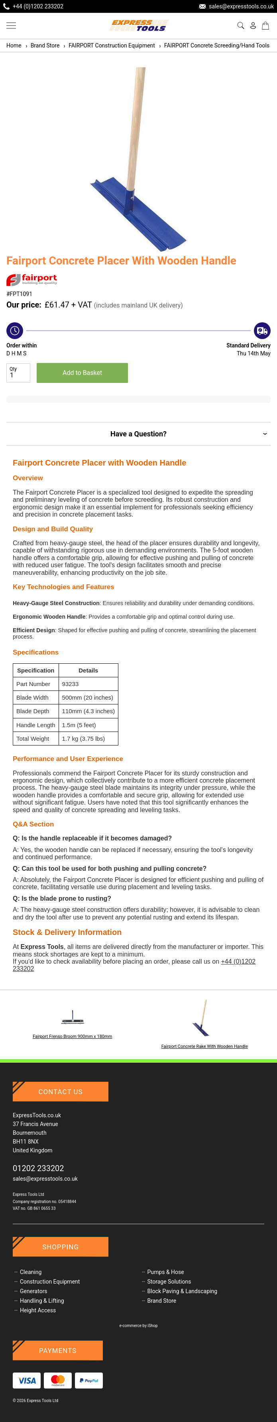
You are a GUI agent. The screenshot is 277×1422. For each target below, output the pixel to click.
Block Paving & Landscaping (182, 1291)
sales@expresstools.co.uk (45, 1178)
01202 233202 (38, 1168)
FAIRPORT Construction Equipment (109, 45)
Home (14, 45)
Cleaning (30, 1272)
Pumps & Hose (165, 1272)
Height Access (38, 1310)
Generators (33, 1291)
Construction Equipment (50, 1281)
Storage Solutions (169, 1281)
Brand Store (42, 45)
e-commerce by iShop (138, 1325)
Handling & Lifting (42, 1301)
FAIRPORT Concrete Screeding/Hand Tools (213, 45)
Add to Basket (82, 373)
